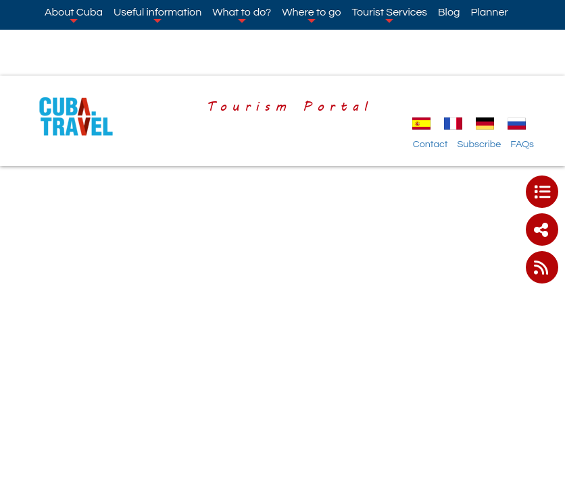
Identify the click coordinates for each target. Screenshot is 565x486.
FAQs (522, 144)
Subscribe (479, 144)
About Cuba (74, 15)
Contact (430, 144)
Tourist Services (389, 15)
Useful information (157, 15)
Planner (489, 12)
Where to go (311, 15)
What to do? (241, 15)
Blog (449, 12)
